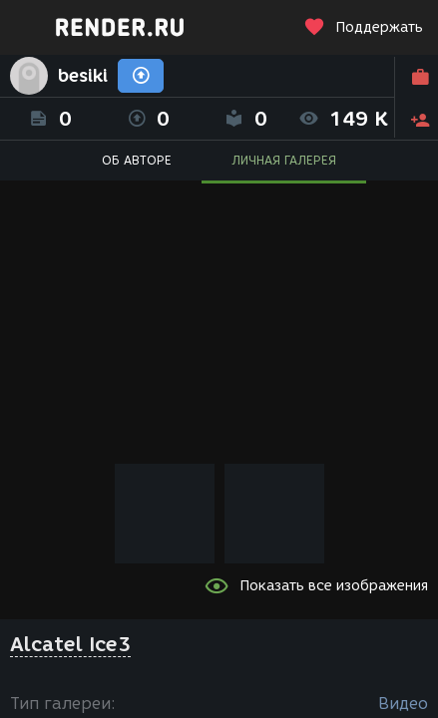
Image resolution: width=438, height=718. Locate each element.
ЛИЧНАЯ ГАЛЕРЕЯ (283, 160)
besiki (83, 76)
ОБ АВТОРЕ (137, 160)
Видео (403, 703)
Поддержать (363, 27)
